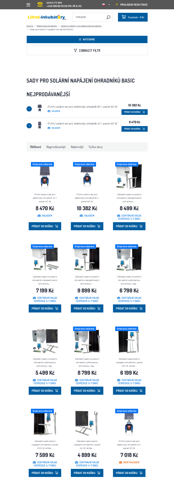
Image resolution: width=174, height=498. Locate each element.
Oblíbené (35, 147)
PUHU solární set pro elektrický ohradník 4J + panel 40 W (82, 123)
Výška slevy (96, 147)
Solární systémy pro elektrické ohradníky (81, 26)
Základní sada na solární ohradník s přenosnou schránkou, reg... (129, 280)
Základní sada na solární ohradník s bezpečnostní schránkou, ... (129, 198)
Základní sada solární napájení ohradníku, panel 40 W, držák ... (87, 444)
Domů (30, 26)
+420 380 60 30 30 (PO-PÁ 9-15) (59, 3)
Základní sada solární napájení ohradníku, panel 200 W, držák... (45, 444)
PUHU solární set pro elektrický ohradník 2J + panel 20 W (129, 444)
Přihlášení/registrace (131, 4)
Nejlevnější (77, 147)
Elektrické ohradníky (47, 26)
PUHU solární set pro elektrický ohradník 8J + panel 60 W (82, 106)
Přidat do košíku (134, 112)
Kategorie (87, 39)
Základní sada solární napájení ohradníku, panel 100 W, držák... (129, 362)
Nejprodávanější (55, 147)
